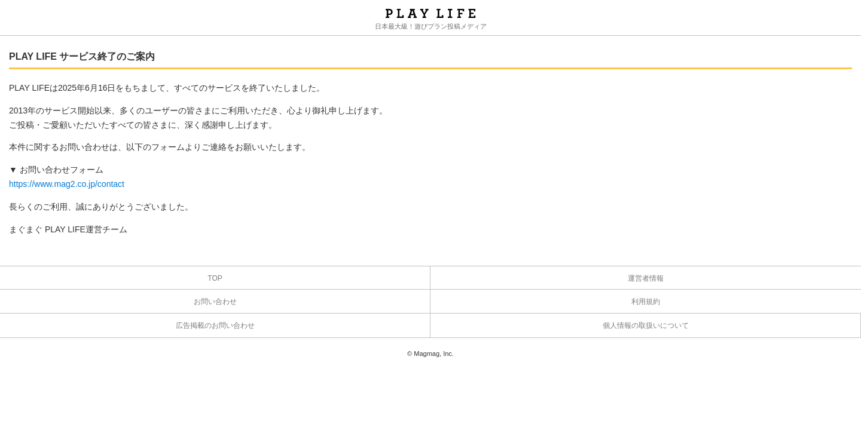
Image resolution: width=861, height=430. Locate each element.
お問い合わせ (215, 301)
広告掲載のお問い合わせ (215, 325)
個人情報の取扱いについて (646, 325)
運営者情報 (646, 278)
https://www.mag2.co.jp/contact (66, 184)
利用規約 (645, 301)
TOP (214, 278)
